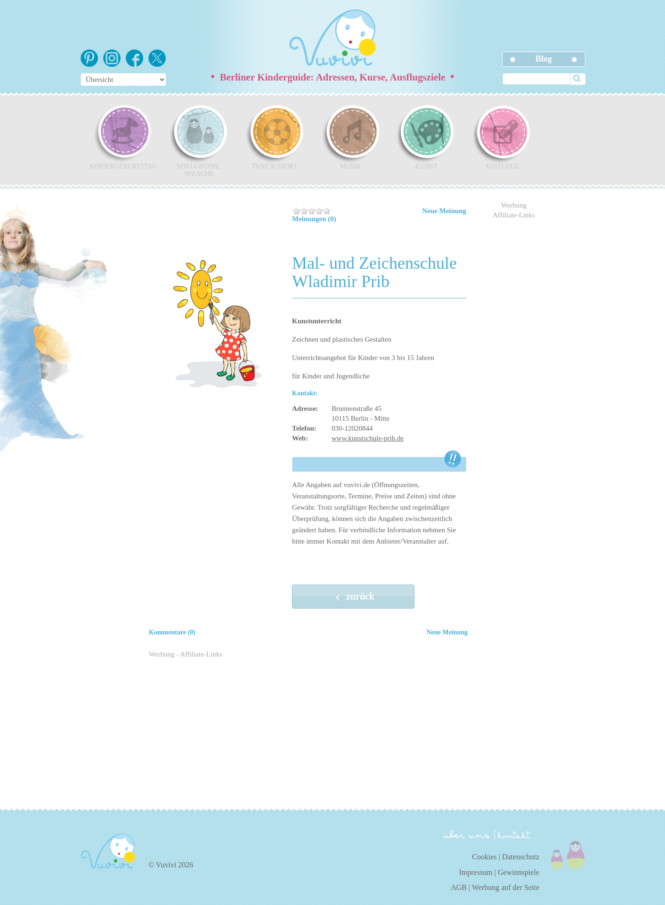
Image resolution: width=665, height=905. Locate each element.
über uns (467, 834)
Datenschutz (520, 857)
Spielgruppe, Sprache (198, 140)
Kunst (426, 137)
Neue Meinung (444, 211)
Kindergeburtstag (122, 137)
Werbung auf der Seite (505, 887)
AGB (459, 887)
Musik (350, 137)
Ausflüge (502, 137)
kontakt (516, 835)
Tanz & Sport (274, 137)
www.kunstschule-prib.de (368, 438)
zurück (353, 597)
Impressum (476, 872)
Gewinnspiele (518, 872)
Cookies (484, 857)
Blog (543, 59)
